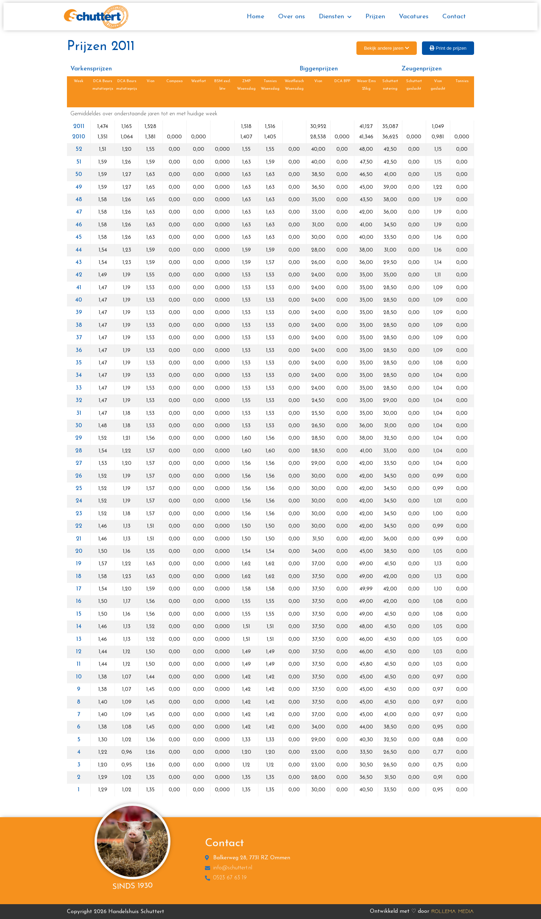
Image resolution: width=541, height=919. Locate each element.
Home (255, 16)
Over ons (291, 16)
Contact (454, 16)
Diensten (335, 17)
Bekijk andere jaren (383, 48)
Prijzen (375, 16)
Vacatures (414, 16)
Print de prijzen (451, 48)
